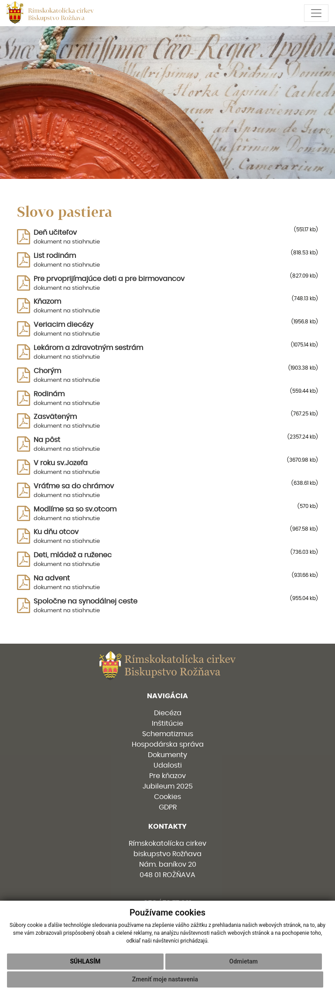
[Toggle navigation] (316, 13)
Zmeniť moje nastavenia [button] (165, 979)
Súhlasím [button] (85, 961)
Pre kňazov (167, 775)
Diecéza (167, 713)
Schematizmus (167, 733)
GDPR (168, 807)
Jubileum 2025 (168, 786)
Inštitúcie (167, 723)
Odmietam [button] (243, 961)
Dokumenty (167, 754)
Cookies (167, 796)
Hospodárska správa (168, 744)
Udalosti (168, 765)
